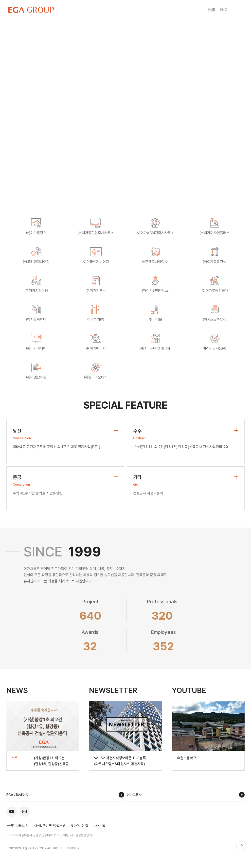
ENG (223, 10)
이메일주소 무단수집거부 (49, 826)
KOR (211, 10)
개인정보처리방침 (17, 826)
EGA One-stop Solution (67, 175)
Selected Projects (184, 175)
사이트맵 (99, 826)
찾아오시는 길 (79, 826)
